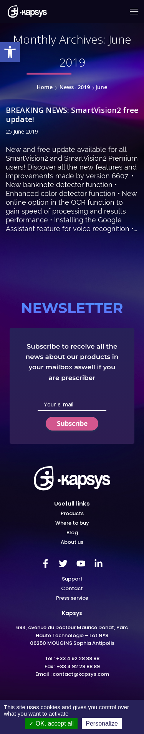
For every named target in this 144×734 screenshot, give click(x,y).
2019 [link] (84, 87)
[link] (10, 52)
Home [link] (45, 87)
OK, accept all (51, 723)
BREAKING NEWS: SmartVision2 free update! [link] (72, 114)
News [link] (67, 87)
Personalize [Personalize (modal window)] (102, 723)
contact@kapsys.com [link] (81, 674)
